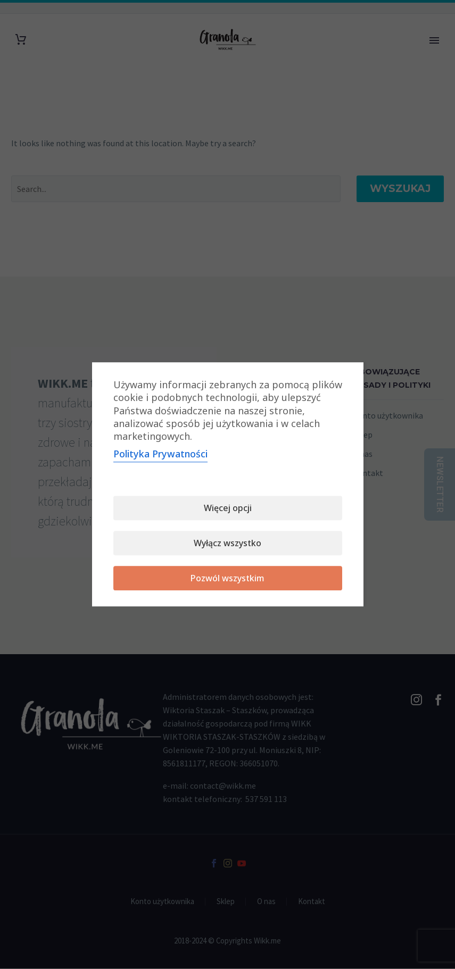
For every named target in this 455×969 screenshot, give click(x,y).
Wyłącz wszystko (227, 543)
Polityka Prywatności (160, 454)
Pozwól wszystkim (227, 578)
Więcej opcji (228, 508)
